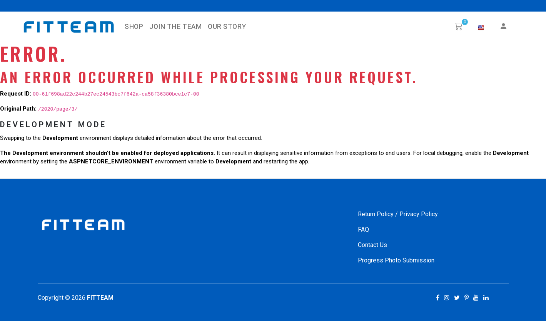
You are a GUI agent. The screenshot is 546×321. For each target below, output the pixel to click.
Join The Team (175, 27)
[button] (481, 28)
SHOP (134, 27)
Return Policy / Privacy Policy (398, 214)
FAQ (363, 229)
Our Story (227, 27)
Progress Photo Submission (396, 260)
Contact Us (372, 245)
